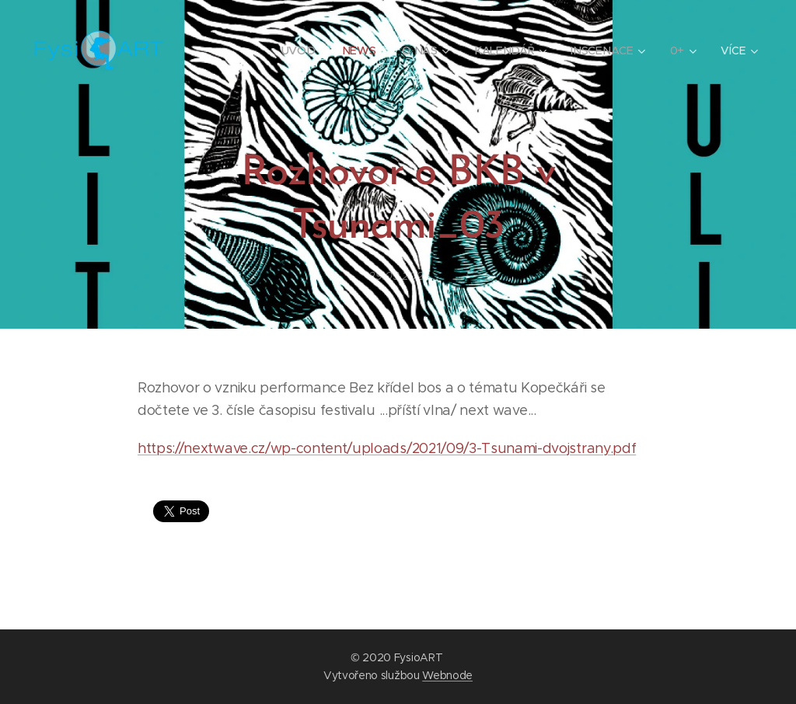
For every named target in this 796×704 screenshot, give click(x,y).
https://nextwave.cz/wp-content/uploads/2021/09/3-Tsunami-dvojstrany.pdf (387, 448)
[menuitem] (302, 50)
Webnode (447, 675)
